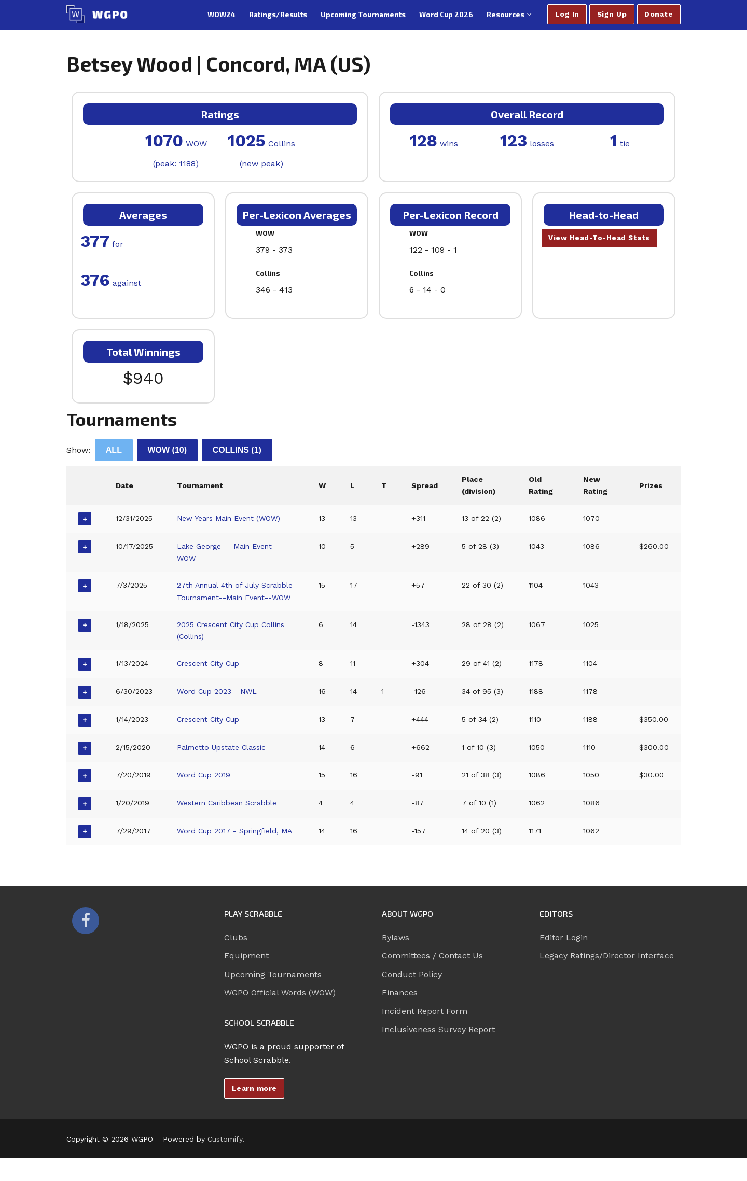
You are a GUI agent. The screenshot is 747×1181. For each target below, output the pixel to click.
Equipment (246, 979)
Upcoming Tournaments (273, 998)
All (114, 450)
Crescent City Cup (210, 676)
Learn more (254, 1111)
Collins (237, 450)
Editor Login (564, 961)
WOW (167, 450)
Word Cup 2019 (204, 787)
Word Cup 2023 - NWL (218, 703)
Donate (658, 14)
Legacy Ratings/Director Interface (607, 979)
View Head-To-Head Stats (600, 238)
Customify (225, 1162)
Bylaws (395, 961)
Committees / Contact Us (432, 979)
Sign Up (612, 14)
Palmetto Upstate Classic (223, 759)
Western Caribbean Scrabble (230, 815)
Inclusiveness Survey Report (438, 1053)
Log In (567, 14)
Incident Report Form (424, 1034)
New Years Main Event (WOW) (231, 518)
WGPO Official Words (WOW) (280, 1016)
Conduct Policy (412, 998)
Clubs (235, 961)
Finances (400, 1016)
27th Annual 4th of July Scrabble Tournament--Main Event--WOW (229, 597)
